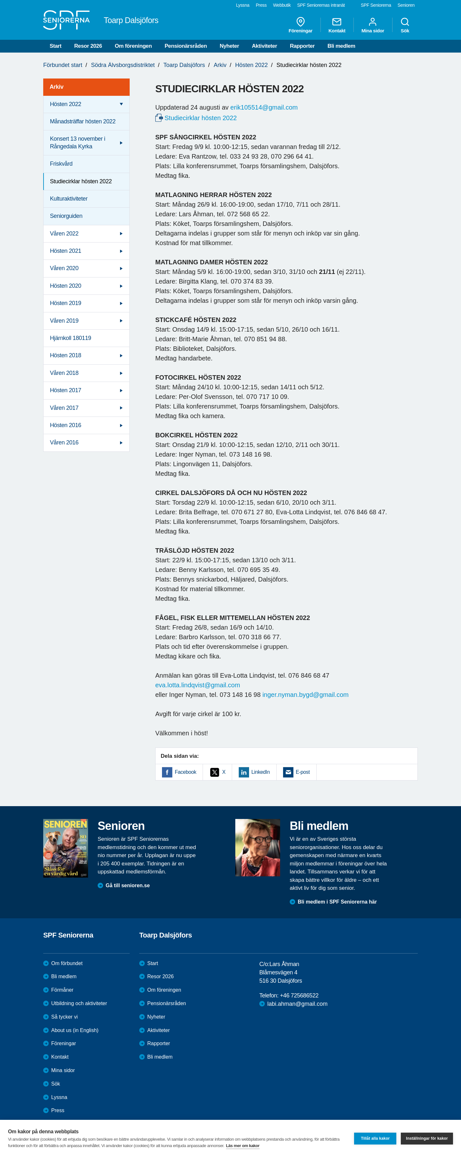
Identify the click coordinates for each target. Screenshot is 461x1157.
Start (55, 46)
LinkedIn (260, 772)
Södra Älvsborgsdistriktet (123, 65)
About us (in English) (75, 1030)
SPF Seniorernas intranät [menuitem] (321, 5)
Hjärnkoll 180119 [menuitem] (70, 338)
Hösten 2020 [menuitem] (65, 286)
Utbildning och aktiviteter (79, 1003)
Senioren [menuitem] (406, 5)
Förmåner (62, 990)
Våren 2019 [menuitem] (64, 321)
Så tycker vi (64, 1017)
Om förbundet (67, 963)
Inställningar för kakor (427, 1138)
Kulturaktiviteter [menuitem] (68, 198)
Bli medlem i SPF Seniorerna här (337, 902)
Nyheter (229, 46)
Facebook (185, 772)
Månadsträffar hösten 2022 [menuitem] (83, 121)
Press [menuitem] (261, 5)
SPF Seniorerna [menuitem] (376, 5)
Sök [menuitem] (405, 25)
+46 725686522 (299, 995)
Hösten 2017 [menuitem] (65, 390)
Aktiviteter (264, 46)
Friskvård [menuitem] (61, 164)
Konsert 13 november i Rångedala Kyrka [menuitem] (77, 142)
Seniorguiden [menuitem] (66, 216)
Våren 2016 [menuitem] (64, 442)
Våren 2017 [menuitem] (64, 408)
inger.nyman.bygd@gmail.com (306, 694)
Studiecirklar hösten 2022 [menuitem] (81, 181)
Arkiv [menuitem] (56, 87)
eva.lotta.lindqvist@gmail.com (197, 685)
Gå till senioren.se (128, 885)
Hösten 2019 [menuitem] (65, 303)
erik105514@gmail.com (264, 107)
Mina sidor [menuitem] (372, 25)
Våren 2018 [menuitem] (64, 373)
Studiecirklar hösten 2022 (201, 117)
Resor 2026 (88, 46)
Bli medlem (341, 46)
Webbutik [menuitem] (282, 5)
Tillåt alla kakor (375, 1138)
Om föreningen (133, 46)
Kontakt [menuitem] (336, 25)
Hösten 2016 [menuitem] (65, 425)
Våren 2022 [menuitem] (64, 233)
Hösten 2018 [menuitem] (65, 355)
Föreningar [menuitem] (300, 25)
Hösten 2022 (251, 65)
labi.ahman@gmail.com (297, 1004)
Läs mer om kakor (243, 1145)
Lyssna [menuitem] (242, 5)
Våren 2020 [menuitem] (64, 268)
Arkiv (220, 65)
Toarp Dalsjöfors (184, 65)
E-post (303, 772)
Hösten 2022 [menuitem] (65, 104)
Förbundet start (62, 65)
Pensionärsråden (186, 46)
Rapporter (302, 46)
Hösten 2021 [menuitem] (65, 251)
